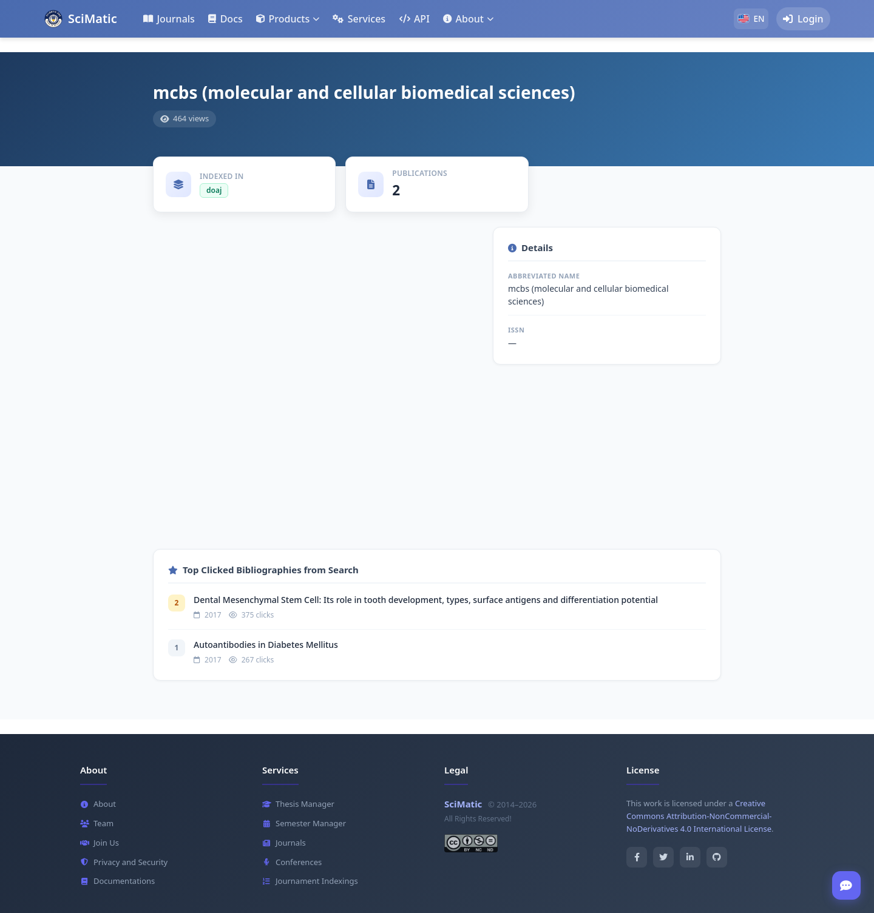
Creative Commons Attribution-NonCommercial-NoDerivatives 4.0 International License (699, 816)
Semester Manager (304, 823)
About (98, 804)
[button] (287, 19)
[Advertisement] (437, 464)
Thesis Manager (298, 804)
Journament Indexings (310, 881)
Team (96, 823)
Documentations (117, 881)
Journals (284, 842)
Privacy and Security (124, 862)
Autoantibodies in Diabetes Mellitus (266, 644)
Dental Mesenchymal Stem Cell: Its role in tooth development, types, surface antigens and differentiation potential (426, 599)
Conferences (292, 862)
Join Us (99, 842)
